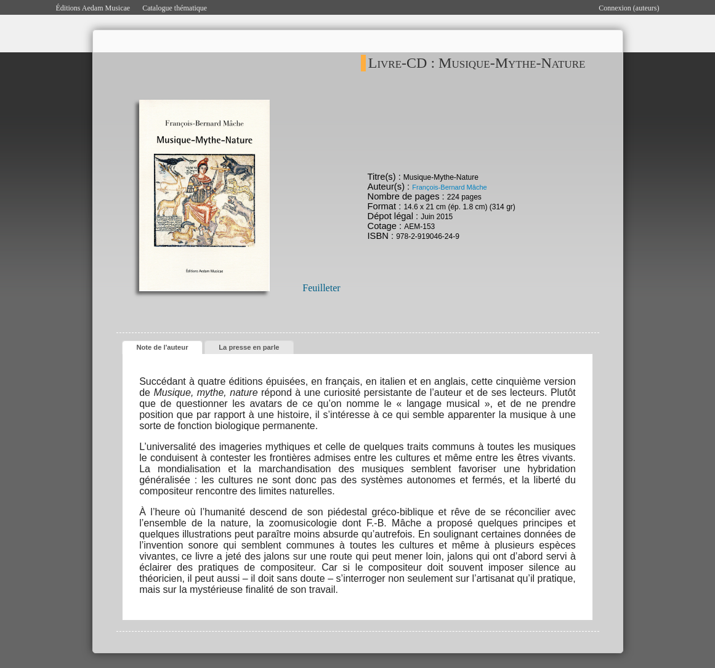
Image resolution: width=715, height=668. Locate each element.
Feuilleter (321, 288)
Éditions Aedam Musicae (93, 8)
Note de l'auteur (162, 347)
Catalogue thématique (174, 8)
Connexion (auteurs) (629, 8)
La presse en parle (249, 347)
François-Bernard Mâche (449, 187)
